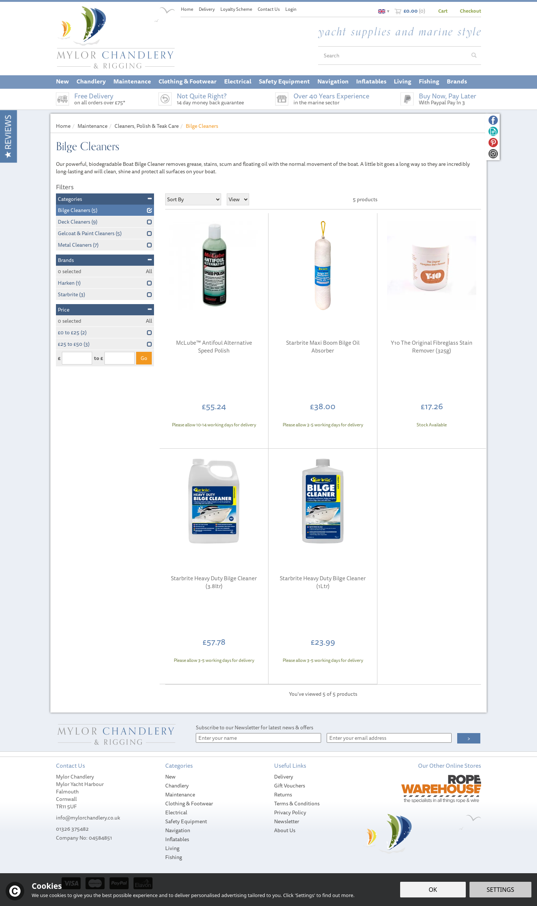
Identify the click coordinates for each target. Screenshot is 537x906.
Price (105, 310)
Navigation (177, 830)
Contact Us (269, 9)
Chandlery (177, 785)
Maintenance (180, 794)
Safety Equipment (186, 821)
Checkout (470, 11)
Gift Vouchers (289, 785)
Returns (283, 794)
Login (290, 9)
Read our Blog (493, 131)
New (170, 776)
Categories (105, 199)
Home (187, 9)
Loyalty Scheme (236, 9)
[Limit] (238, 199)
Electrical (176, 812)
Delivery (283, 776)
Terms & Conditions (297, 803)
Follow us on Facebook (493, 120)
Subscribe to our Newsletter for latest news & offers (254, 727)
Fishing (173, 857)
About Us (284, 830)
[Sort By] (193, 199)
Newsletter (286, 821)
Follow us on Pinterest (493, 142)
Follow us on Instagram (493, 153)
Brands (105, 260)
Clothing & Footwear (189, 803)
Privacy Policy (290, 812)
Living (172, 848)
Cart (443, 11)
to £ (98, 358)
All (149, 271)
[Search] (392, 55)
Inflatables (177, 839)
